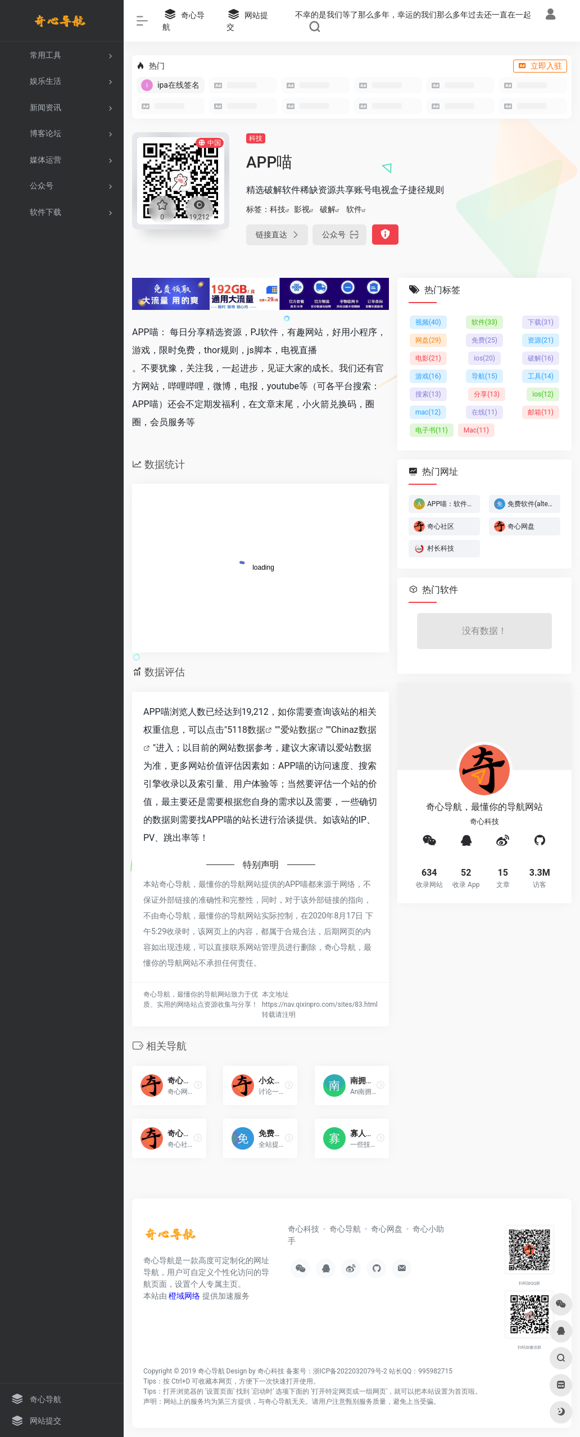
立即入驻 (540, 65)
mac (428, 412)
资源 (541, 340)
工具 (541, 376)
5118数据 (246, 729)
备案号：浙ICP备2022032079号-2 (336, 1371)
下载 (541, 322)
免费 (484, 340)
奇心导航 (345, 1228)
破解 (328, 209)
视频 (428, 322)
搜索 (428, 394)
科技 (255, 138)
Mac (476, 430)
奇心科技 (303, 1228)
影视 (302, 209)
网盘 (428, 340)
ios (484, 358)
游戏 (428, 376)
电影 (428, 358)
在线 (484, 412)
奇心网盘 (386, 1228)
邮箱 (541, 412)
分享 (487, 394)
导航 (484, 376)
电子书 (431, 430)
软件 (354, 209)
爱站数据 (298, 729)
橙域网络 (184, 1295)
